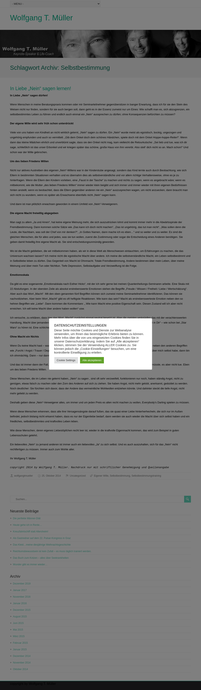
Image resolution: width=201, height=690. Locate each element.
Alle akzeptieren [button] (92, 360)
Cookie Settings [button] (66, 360)
